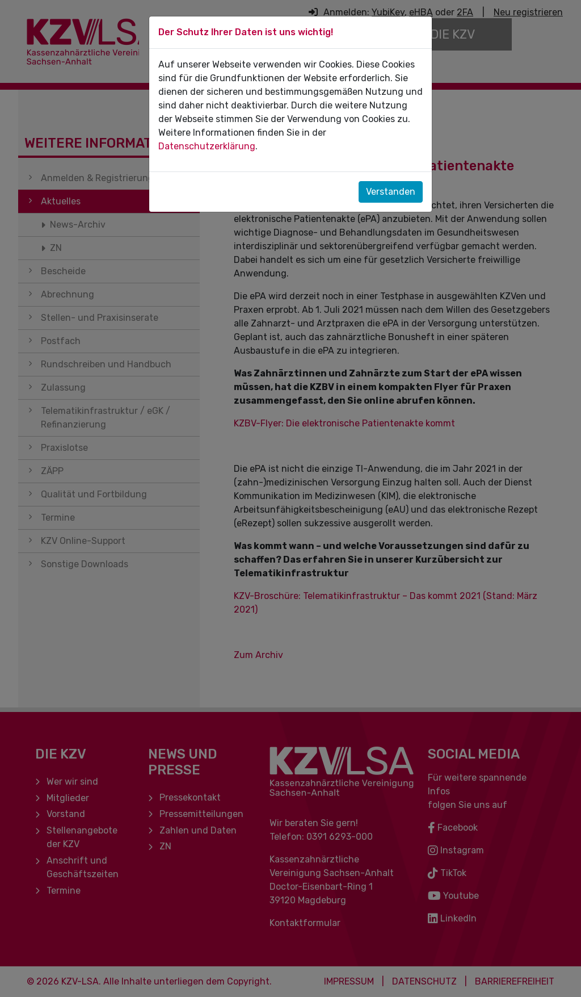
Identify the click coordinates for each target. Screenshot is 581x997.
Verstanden (390, 191)
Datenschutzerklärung (206, 146)
